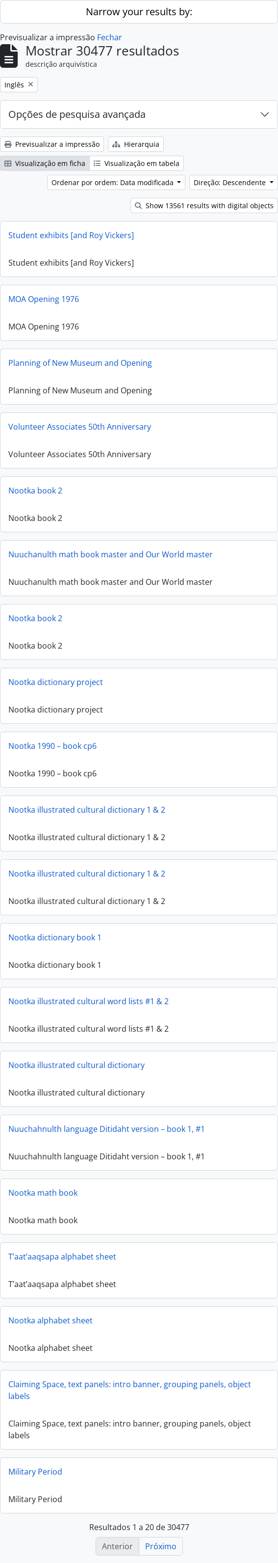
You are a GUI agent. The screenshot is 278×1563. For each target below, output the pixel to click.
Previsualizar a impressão (52, 144)
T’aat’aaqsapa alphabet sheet (62, 1256)
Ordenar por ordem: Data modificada (113, 182)
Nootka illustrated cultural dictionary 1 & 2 (86, 809)
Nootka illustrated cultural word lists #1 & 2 (88, 1001)
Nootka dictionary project (55, 682)
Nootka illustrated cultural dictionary (76, 1065)
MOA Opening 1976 (43, 299)
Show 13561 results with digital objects (204, 205)
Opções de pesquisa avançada (77, 114)
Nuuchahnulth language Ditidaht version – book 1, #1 (106, 1129)
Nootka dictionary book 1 (54, 937)
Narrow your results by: (139, 11)
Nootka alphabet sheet (50, 1320)
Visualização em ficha (44, 163)
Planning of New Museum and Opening (80, 362)
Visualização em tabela (136, 163)
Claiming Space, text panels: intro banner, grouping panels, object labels (129, 1390)
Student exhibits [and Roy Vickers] (71, 235)
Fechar (109, 37)
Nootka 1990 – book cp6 (52, 745)
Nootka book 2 (35, 490)
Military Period (35, 1471)
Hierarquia (135, 144)
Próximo (161, 1546)
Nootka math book (42, 1192)
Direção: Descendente (231, 182)
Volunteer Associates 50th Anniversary (79, 426)
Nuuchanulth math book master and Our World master (110, 554)
